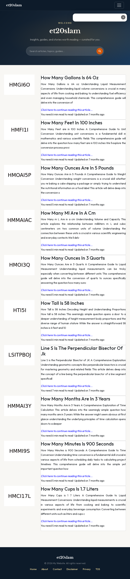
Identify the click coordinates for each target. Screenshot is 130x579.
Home (33, 569)
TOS (97, 569)
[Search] (99, 51)
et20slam (14, 5)
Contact (57, 569)
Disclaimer (72, 569)
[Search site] (65, 51)
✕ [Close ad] (123, 17)
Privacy (87, 569)
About (44, 569)
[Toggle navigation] (119, 5)
